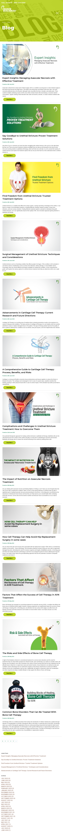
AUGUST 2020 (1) (7, 826)
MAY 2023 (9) (5, 782)
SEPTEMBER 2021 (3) (8, 816)
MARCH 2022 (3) (6, 808)
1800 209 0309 (19, 3)
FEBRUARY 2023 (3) (7, 788)
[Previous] (16, 741)
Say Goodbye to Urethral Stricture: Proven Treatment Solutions (21, 759)
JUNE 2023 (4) (5, 780)
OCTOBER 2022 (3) (7, 796)
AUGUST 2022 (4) (7, 800)
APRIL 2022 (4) (6, 806)
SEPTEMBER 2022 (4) (8, 798)
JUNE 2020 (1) (5, 830)
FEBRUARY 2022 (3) (7, 810)
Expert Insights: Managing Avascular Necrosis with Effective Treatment (23, 756)
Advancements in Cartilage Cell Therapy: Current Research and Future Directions (26, 770)
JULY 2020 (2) (5, 828)
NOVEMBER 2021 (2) (7, 812)
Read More (9, 99)
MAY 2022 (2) (5, 804)
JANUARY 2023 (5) (7, 790)
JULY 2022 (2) (5, 802)
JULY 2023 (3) (5, 778)
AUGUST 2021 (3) (7, 818)
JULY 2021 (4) (5, 820)
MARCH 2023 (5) (6, 786)
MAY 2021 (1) (5, 822)
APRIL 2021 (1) (6, 824)
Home (4, 22)
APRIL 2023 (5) (6, 784)
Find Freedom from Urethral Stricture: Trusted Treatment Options (21, 763)
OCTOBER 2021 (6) (7, 814)
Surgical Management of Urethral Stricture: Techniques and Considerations (24, 767)
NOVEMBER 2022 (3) (7, 794)
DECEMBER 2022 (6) (7, 792)
